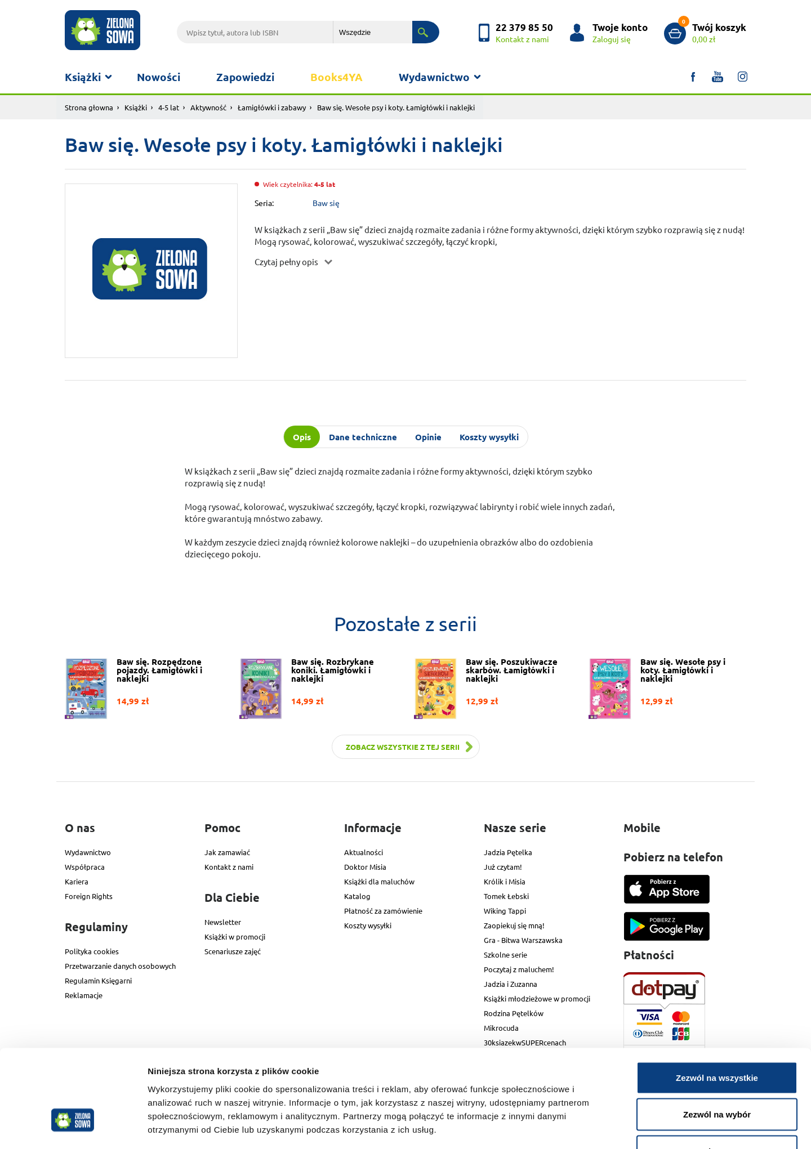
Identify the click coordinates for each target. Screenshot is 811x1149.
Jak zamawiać (227, 852)
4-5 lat (168, 107)
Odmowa (716, 1075)
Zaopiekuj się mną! (514, 925)
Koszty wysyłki (367, 925)
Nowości (158, 77)
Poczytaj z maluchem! (519, 969)
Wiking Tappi (505, 910)
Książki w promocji (234, 936)
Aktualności (363, 852)
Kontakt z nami (228, 866)
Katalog (357, 896)
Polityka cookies (92, 951)
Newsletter (222, 922)
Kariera (76, 881)
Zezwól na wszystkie (717, 1001)
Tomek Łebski (506, 896)
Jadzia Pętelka (508, 852)
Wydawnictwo (434, 77)
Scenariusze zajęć (232, 951)
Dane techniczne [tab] (363, 436)
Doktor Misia (365, 866)
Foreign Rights (89, 896)
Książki (83, 77)
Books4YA (336, 77)
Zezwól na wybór (717, 1038)
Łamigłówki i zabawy (272, 107)
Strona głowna (89, 107)
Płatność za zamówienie (383, 910)
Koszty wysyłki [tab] (489, 436)
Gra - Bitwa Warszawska (523, 940)
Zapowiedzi (245, 77)
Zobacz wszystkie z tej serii (403, 747)
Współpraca (85, 866)
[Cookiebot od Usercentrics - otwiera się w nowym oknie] (73, 1127)
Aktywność (208, 107)
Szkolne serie (505, 954)
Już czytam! (503, 866)
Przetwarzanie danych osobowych (120, 966)
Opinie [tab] (428, 436)
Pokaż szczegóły (601, 1127)
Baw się (326, 203)
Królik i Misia (504, 881)
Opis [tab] (302, 436)
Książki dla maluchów (379, 881)
